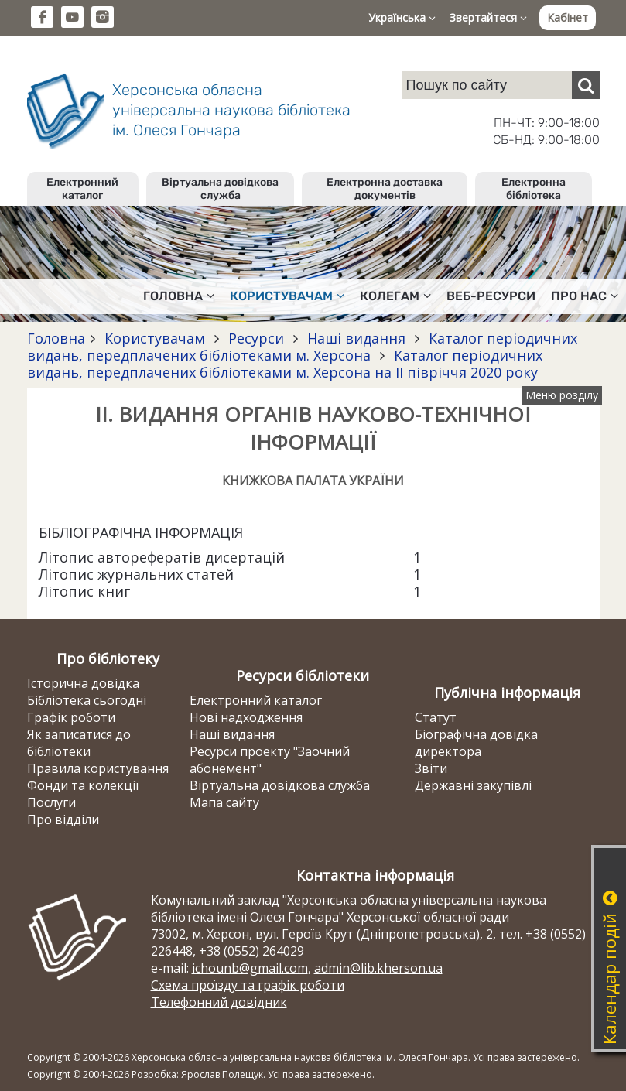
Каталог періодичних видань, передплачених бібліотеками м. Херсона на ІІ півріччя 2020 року (284, 363)
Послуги (51, 802)
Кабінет (567, 17)
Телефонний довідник (219, 1002)
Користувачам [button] (287, 296)
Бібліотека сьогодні (86, 700)
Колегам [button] (395, 296)
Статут (436, 717)
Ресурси (256, 338)
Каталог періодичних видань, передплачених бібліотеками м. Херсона (302, 346)
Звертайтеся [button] (488, 17)
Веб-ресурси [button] (490, 296)
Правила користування (98, 768)
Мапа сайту (224, 802)
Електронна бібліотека (533, 189)
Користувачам (155, 338)
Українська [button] (402, 17)
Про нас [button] (584, 296)
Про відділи (63, 819)
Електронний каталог (82, 189)
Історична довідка (83, 683)
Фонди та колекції (83, 785)
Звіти (431, 768)
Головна (56, 338)
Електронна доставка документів (385, 189)
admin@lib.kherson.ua (378, 967)
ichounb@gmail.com (250, 967)
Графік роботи (71, 717)
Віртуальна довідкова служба (220, 189)
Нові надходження (246, 717)
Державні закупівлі (473, 785)
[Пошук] (586, 85)
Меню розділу (561, 395)
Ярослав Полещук (222, 1074)
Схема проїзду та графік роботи (247, 985)
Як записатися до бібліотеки (79, 743)
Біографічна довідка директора (476, 743)
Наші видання (356, 338)
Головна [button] (178, 296)
